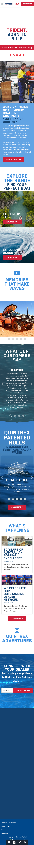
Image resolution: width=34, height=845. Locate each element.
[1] (15, 415)
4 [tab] (20, 55)
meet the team (12, 159)
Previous (3, 329)
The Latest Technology (9, 741)
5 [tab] (23, 55)
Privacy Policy (6, 826)
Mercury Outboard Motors (11, 753)
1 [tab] (10, 55)
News (3, 757)
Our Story (4, 734)
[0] (10, 415)
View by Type (6, 778)
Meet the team (6, 738)
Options (4, 790)
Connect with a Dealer (9, 807)
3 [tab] (17, 55)
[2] (19, 415)
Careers (4, 765)
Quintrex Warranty (8, 749)
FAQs (3, 761)
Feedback (4, 833)
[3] (23, 415)
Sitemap (4, 830)
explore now (11, 222)
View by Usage (6, 782)
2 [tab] (14, 55)
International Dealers (9, 811)
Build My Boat (6, 803)
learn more (16, 507)
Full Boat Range (7, 786)
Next (31, 329)
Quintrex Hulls (6, 745)
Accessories (5, 793)
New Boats (5, 774)
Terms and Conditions (8, 822)
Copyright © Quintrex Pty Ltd (17, 837)
